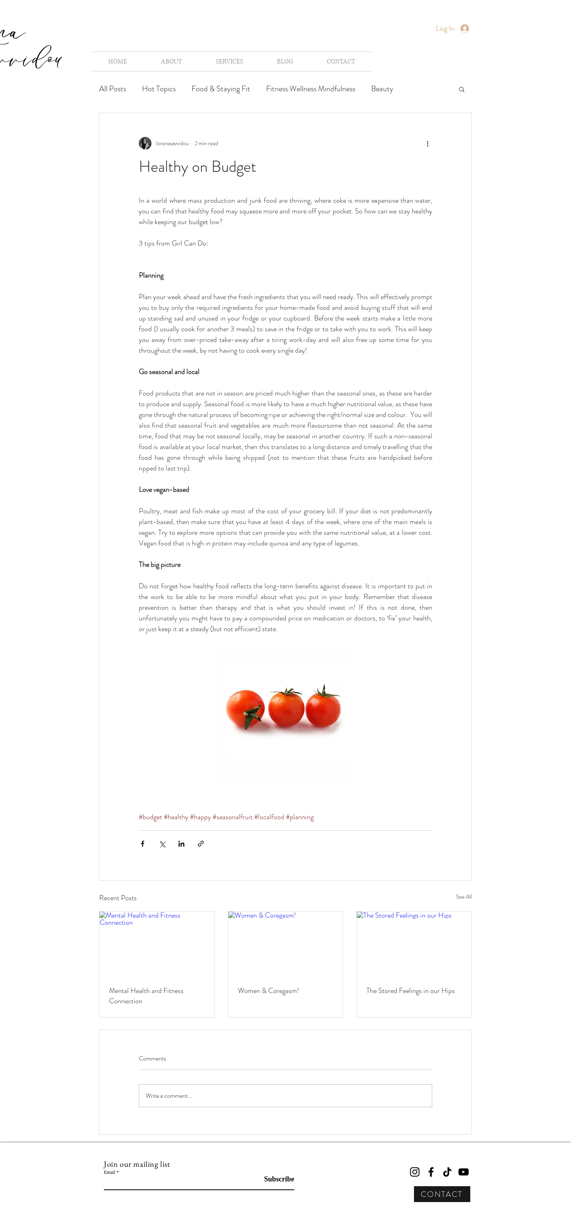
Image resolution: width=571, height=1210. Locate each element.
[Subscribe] (274, 1179)
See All (464, 897)
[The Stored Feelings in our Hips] (414, 944)
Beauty (382, 88)
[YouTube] (463, 1172)
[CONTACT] (442, 1194)
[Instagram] (414, 1172)
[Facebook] (431, 1172)
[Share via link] (201, 843)
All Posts (112, 88)
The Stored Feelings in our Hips (410, 990)
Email (109, 1172)
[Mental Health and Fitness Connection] (157, 944)
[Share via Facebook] (142, 843)
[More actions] (427, 143)
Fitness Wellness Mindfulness (310, 88)
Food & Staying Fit (221, 88)
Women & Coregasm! (268, 990)
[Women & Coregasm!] (285, 944)
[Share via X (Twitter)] (162, 843)
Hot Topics (159, 88)
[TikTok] (447, 1172)
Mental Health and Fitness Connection (146, 995)
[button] (462, 89)
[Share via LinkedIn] (181, 843)
